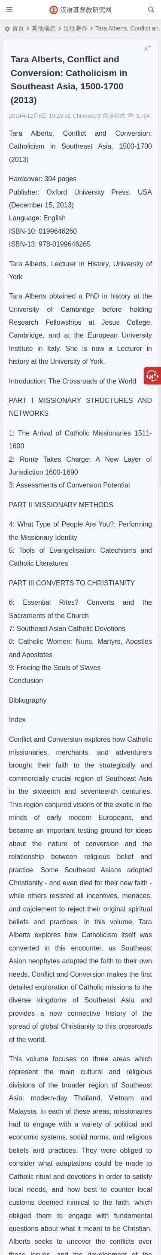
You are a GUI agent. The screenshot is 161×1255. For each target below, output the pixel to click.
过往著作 (76, 28)
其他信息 (44, 28)
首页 (18, 28)
